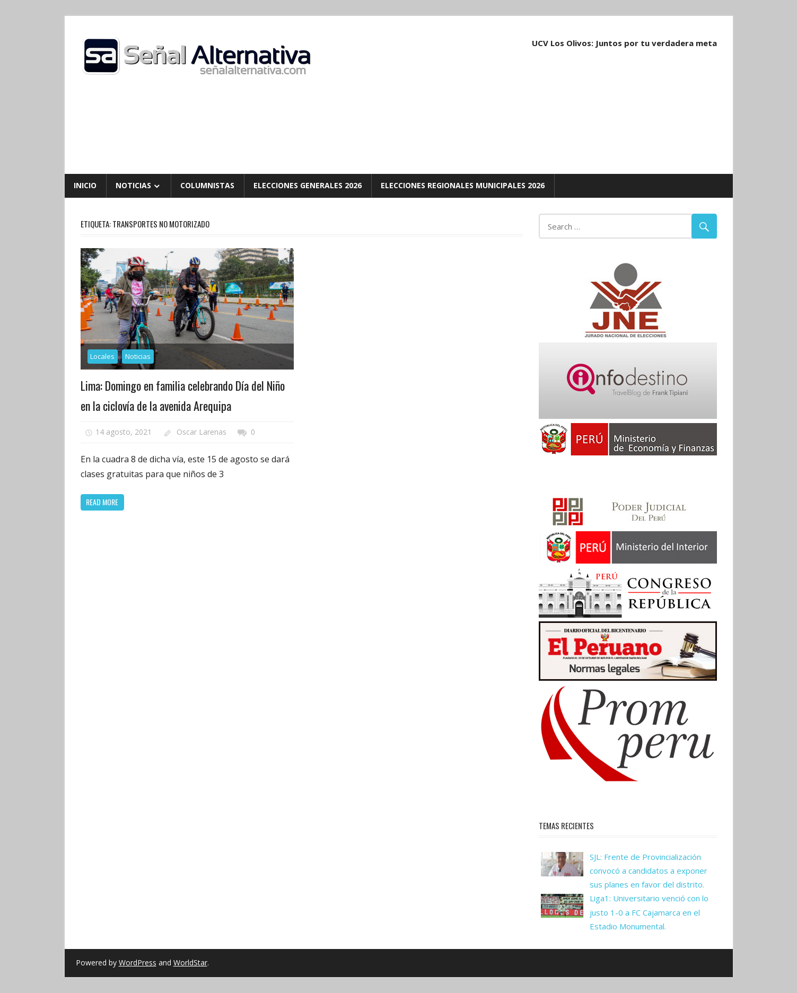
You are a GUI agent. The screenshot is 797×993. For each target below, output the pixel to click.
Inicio (85, 185)
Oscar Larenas (201, 432)
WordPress (137, 962)
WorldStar (190, 962)
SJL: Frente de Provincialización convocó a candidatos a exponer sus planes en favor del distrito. (648, 870)
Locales (102, 356)
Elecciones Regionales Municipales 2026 (463, 185)
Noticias (133, 185)
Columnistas (207, 185)
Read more (102, 501)
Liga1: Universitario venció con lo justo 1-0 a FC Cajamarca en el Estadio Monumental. (649, 912)
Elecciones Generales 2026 (307, 185)
